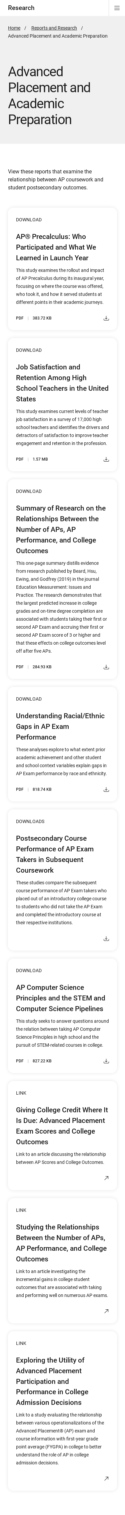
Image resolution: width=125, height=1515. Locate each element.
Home (14, 28)
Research (21, 8)
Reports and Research (54, 28)
